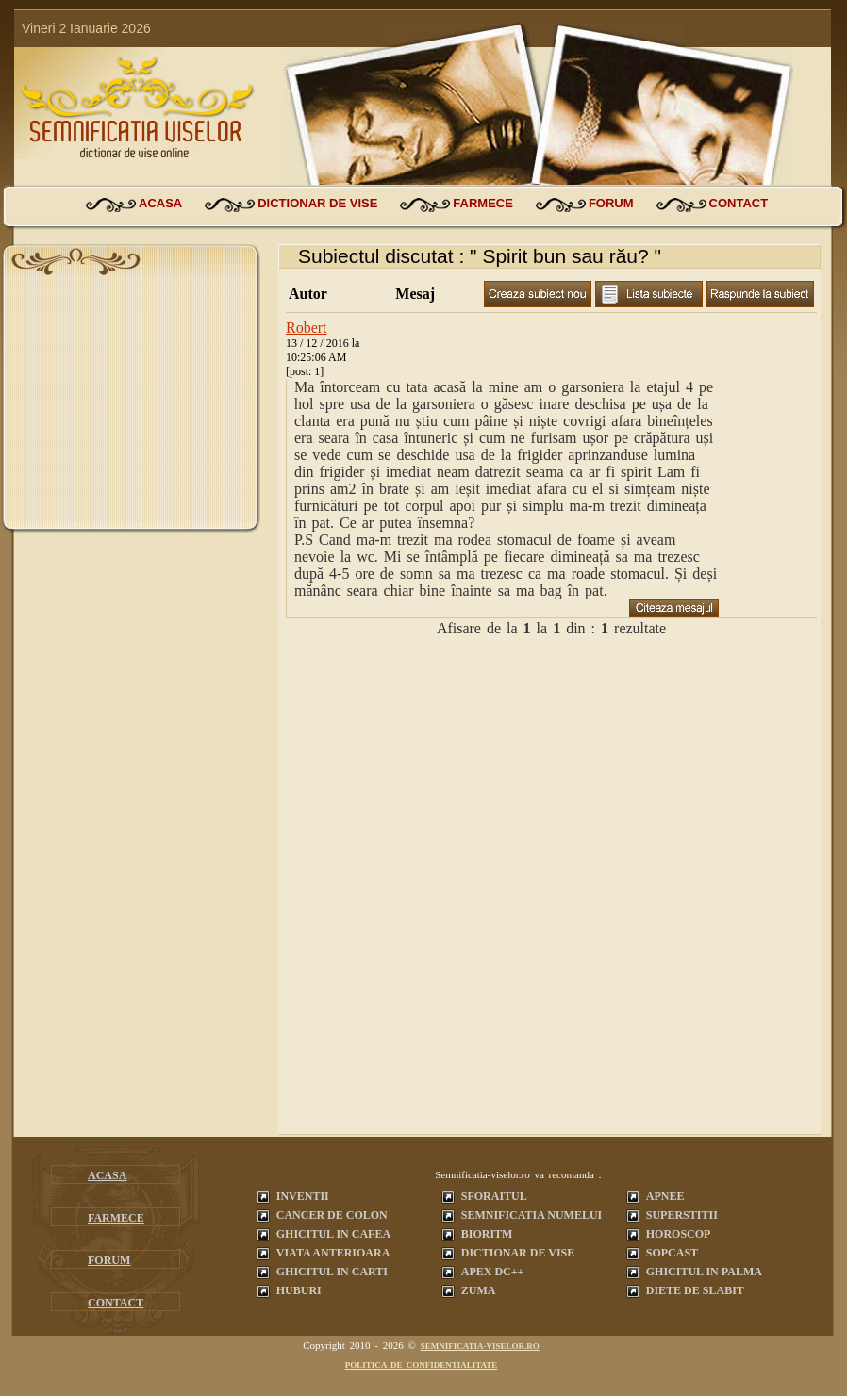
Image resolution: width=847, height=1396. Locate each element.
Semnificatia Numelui (531, 1215)
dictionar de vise (317, 203)
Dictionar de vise (517, 1252)
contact (739, 203)
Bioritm (487, 1233)
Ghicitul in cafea (333, 1233)
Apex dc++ (492, 1271)
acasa (160, 203)
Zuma (478, 1290)
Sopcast (672, 1252)
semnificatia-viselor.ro (480, 1346)
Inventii (302, 1196)
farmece (483, 203)
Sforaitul (494, 1196)
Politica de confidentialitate (421, 1365)
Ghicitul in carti (332, 1271)
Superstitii (682, 1215)
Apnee (665, 1196)
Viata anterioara (333, 1252)
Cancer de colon (332, 1215)
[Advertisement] (131, 403)
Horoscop (678, 1233)
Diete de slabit (695, 1290)
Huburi (299, 1290)
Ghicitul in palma (704, 1271)
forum (611, 203)
